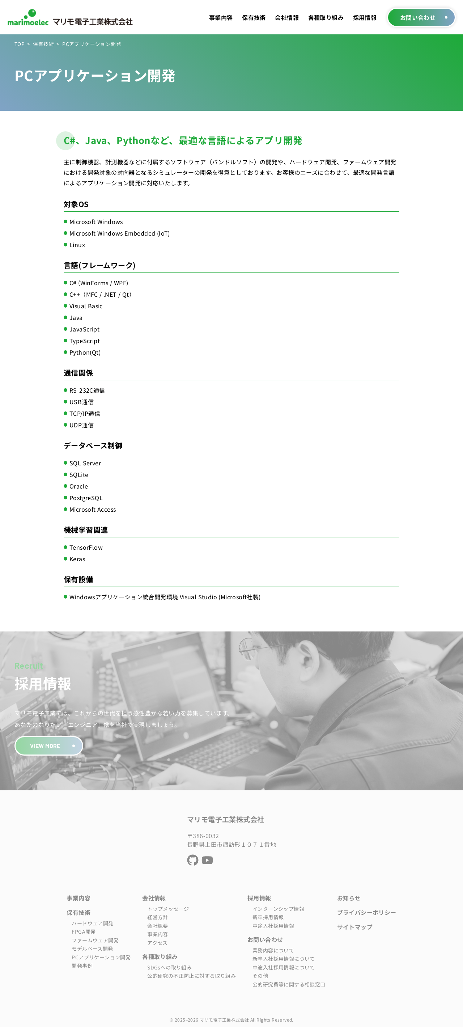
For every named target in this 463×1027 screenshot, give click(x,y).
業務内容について (273, 950)
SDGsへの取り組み (169, 967)
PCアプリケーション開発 (101, 957)
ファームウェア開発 (95, 940)
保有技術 (254, 17)
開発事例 (82, 965)
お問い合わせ (418, 17)
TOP (19, 43)
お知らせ (349, 897)
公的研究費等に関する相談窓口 (289, 984)
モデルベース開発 (92, 948)
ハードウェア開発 (92, 923)
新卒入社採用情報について (283, 958)
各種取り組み (326, 17)
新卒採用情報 (268, 917)
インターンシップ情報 (278, 908)
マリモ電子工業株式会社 (225, 819)
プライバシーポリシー (366, 912)
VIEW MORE (45, 745)
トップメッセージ (168, 908)
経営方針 (157, 917)
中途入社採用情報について (283, 967)
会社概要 (157, 925)
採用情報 (365, 17)
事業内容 (221, 17)
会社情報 (287, 17)
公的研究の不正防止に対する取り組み (191, 975)
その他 (260, 975)
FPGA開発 (83, 931)
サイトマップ (355, 926)
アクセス (157, 942)
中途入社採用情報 (273, 925)
